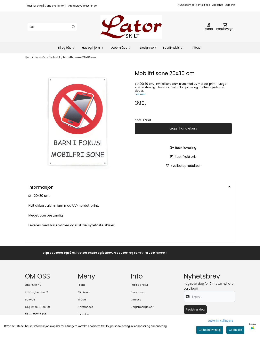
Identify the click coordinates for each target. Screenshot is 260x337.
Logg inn (230, 5)
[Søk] (52, 27)
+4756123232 (37, 314)
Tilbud (196, 48)
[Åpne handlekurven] (225, 26)
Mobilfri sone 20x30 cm (79, 57)
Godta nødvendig (210, 329)
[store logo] (131, 27)
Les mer (140, 94)
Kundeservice (186, 5)
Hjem (28, 57)
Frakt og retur (139, 285)
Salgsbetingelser (142, 307)
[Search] (73, 27)
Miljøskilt (55, 57)
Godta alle (235, 329)
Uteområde (41, 57)
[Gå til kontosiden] (209, 26)
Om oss (136, 299)
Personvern (138, 292)
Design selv (148, 48)
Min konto (217, 5)
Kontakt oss (203, 5)
